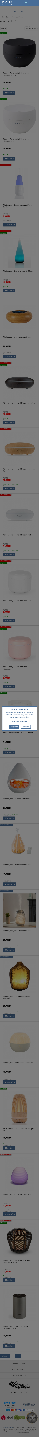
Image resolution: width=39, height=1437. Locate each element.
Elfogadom (14, 727)
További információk (19, 722)
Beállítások (25, 727)
